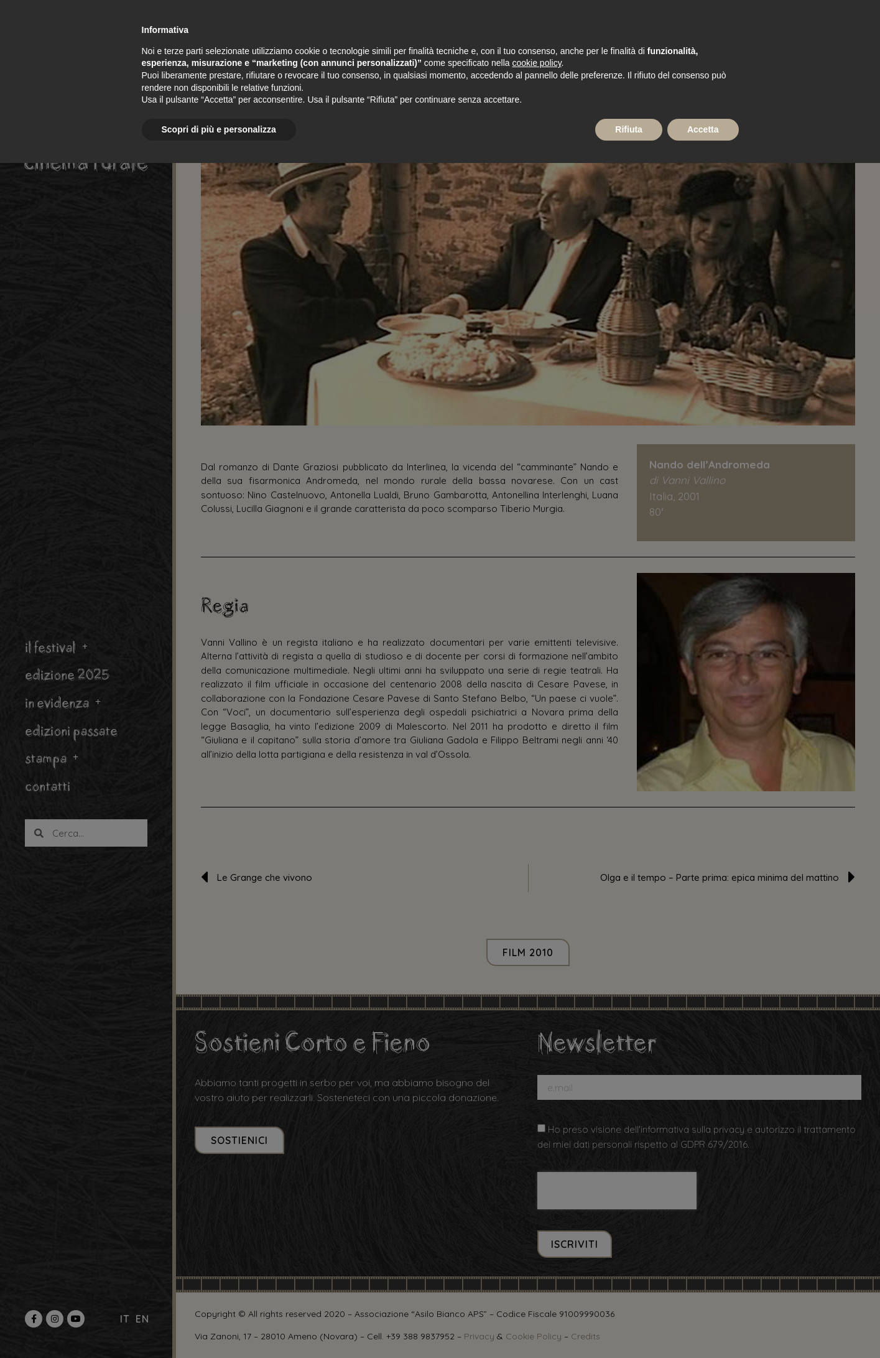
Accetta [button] (703, 129)
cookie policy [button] (536, 63)
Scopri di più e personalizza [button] (219, 129)
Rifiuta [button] (628, 129)
